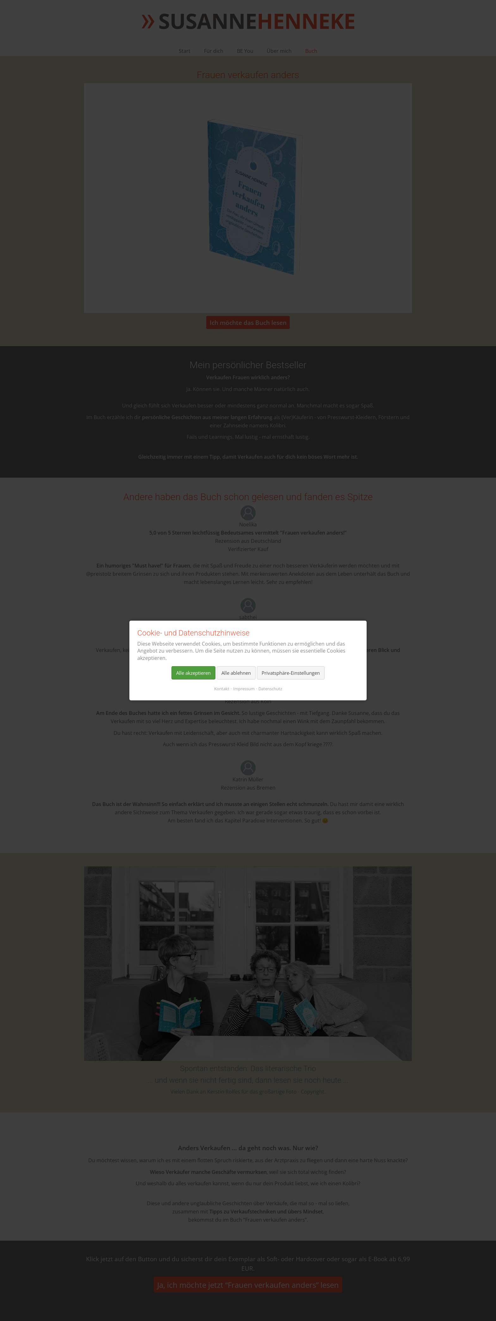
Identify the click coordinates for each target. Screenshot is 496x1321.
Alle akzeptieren (193, 673)
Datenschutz (270, 689)
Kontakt (221, 689)
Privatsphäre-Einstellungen (291, 673)
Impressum (244, 689)
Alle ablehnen (236, 673)
